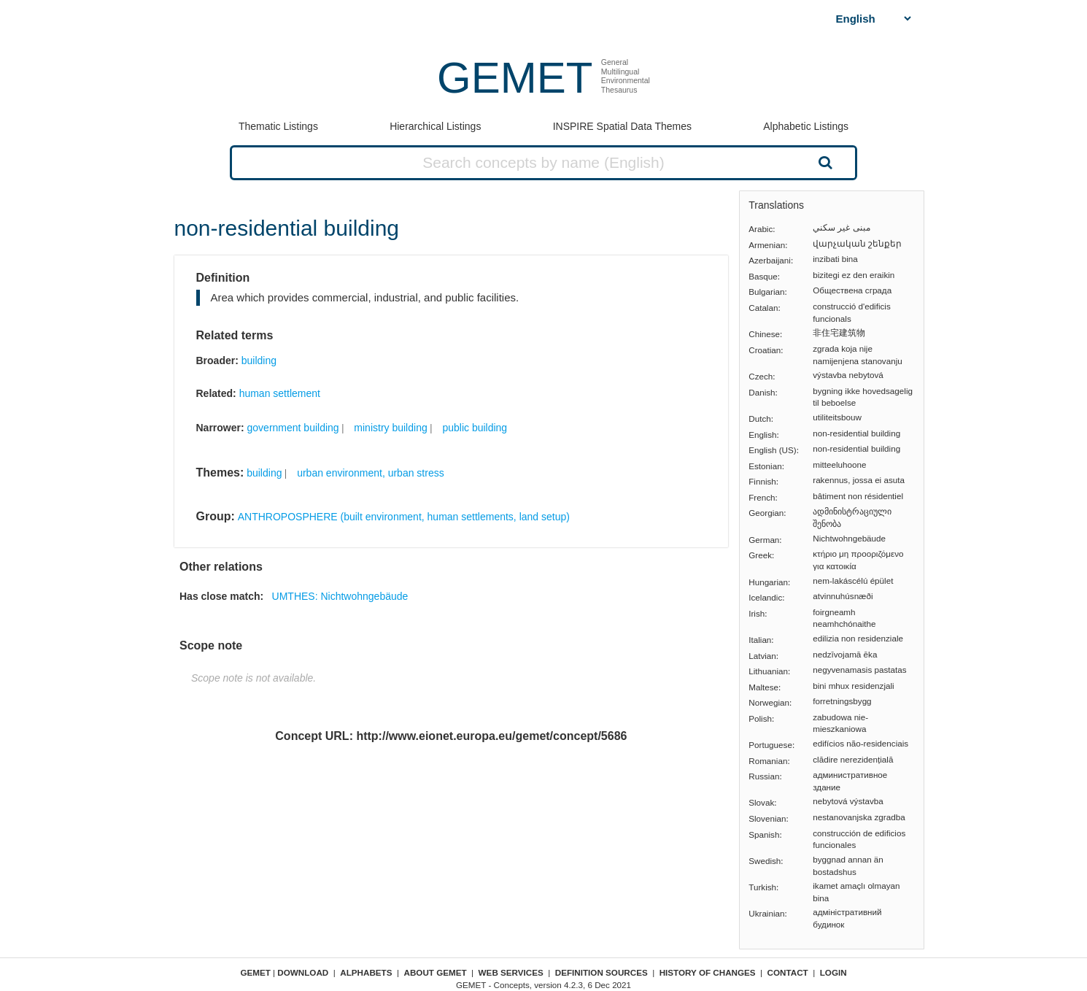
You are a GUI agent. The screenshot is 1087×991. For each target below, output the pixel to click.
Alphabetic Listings (805, 126)
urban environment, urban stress (370, 473)
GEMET (514, 77)
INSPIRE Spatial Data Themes (622, 126)
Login (833, 972)
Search (824, 162)
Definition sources (601, 972)
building (258, 360)
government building (293, 427)
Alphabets (366, 972)
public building (474, 427)
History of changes (707, 972)
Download (302, 972)
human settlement (279, 393)
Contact (787, 972)
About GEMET (435, 972)
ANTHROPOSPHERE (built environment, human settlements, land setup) (404, 517)
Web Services (511, 972)
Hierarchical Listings (435, 126)
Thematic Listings (278, 126)
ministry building (390, 427)
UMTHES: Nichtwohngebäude (340, 596)
